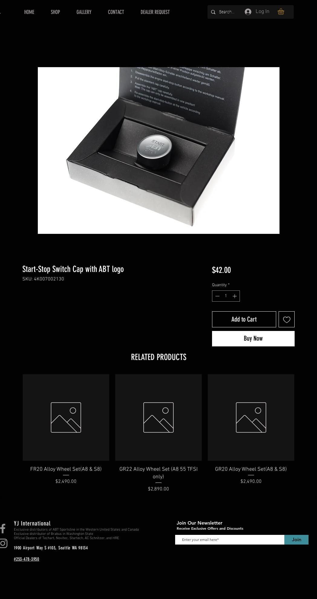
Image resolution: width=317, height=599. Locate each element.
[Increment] (235, 296)
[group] (158, 433)
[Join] (296, 540)
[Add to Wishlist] (287, 319)
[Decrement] (217, 296)
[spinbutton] (226, 296)
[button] (285, 11)
